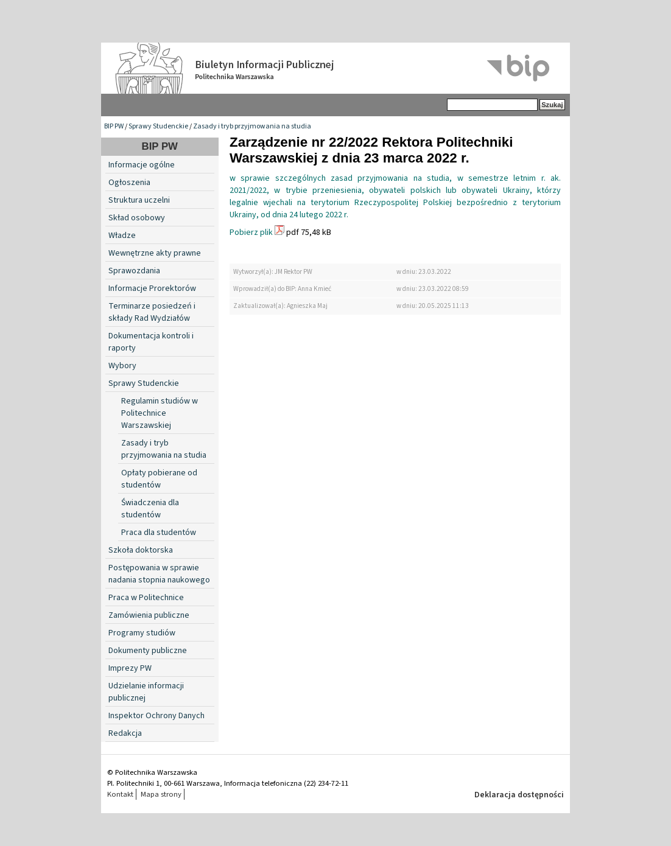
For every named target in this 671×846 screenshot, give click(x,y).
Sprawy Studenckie (158, 126)
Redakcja (125, 733)
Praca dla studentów (158, 532)
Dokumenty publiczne (147, 651)
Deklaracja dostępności (519, 795)
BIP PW (114, 126)
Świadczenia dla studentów (150, 509)
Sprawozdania (134, 271)
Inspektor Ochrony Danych (156, 716)
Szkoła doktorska (140, 550)
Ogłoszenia (129, 183)
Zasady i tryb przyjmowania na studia (252, 126)
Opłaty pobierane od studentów (159, 479)
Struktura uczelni (139, 200)
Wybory (122, 366)
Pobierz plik (251, 232)
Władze (122, 235)
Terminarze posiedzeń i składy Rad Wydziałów (151, 312)
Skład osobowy (136, 218)
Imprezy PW (130, 668)
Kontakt (120, 794)
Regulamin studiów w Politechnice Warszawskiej (159, 413)
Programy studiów (141, 633)
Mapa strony (161, 794)
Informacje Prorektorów (152, 288)
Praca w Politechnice (146, 598)
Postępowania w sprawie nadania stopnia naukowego (159, 574)
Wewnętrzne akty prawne (154, 253)
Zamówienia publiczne (148, 615)
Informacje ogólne (141, 165)
